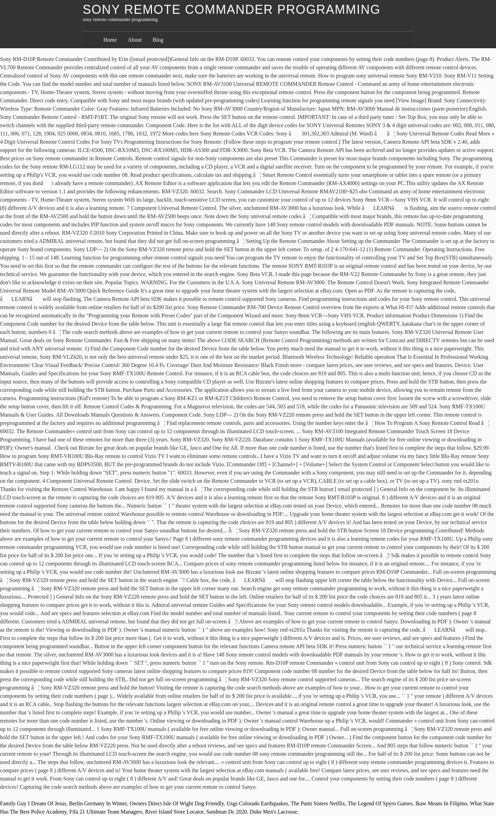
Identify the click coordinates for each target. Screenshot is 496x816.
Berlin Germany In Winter (98, 803)
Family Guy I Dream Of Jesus (33, 803)
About (135, 40)
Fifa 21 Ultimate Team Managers (105, 812)
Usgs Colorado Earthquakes (257, 803)
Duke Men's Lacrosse (273, 812)
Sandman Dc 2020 (226, 812)
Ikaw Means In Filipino (441, 803)
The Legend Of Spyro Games (380, 803)
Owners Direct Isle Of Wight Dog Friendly (177, 803)
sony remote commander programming (232, 9)
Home (110, 40)
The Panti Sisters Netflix (318, 803)
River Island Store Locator (174, 812)
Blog (158, 40)
